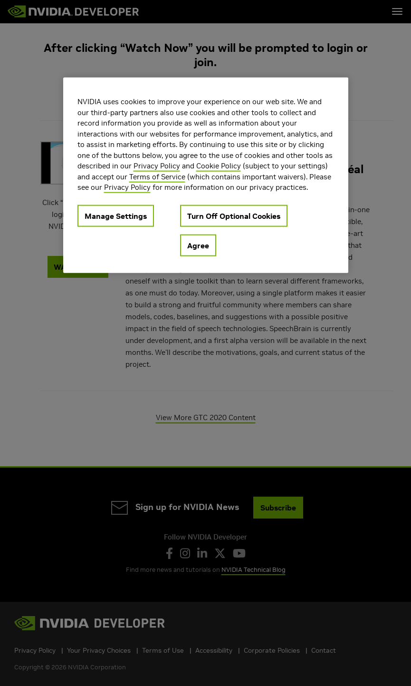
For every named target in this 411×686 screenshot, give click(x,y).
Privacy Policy (157, 165)
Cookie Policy (218, 165)
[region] (205, 175)
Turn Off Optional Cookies (233, 215)
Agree (198, 245)
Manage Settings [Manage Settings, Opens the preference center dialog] (116, 215)
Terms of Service (157, 176)
